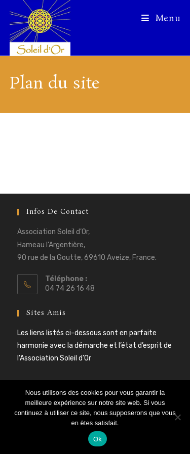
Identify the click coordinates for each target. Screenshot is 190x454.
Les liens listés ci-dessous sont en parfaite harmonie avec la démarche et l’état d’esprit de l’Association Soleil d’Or (94, 345)
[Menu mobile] (161, 19)
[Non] (177, 417)
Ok (97, 439)
